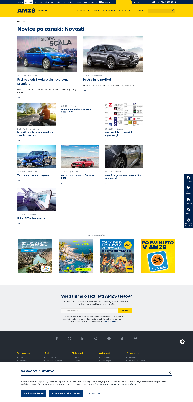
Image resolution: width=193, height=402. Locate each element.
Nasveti (78, 360)
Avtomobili (105, 353)
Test (47, 353)
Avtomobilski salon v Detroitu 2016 (77, 176)
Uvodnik (23, 357)
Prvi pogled (106, 360)
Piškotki (132, 357)
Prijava (125, 311)
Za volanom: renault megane (33, 175)
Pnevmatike (52, 357)
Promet (78, 357)
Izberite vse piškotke (33, 393)
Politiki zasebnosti (111, 321)
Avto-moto (24, 360)
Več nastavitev (94, 393)
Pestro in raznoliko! (97, 79)
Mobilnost (77, 353)
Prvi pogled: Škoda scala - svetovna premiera (43, 81)
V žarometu (23, 353)
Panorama (106, 357)
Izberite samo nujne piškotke (66, 393)
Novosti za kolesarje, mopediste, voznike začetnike (35, 133)
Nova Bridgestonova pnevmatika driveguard (123, 176)
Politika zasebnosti (137, 360)
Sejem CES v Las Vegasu (31, 218)
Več (18, 97)
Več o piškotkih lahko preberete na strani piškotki (114, 384)
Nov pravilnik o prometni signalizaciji (118, 133)
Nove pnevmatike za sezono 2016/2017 (76, 111)
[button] (173, 10)
